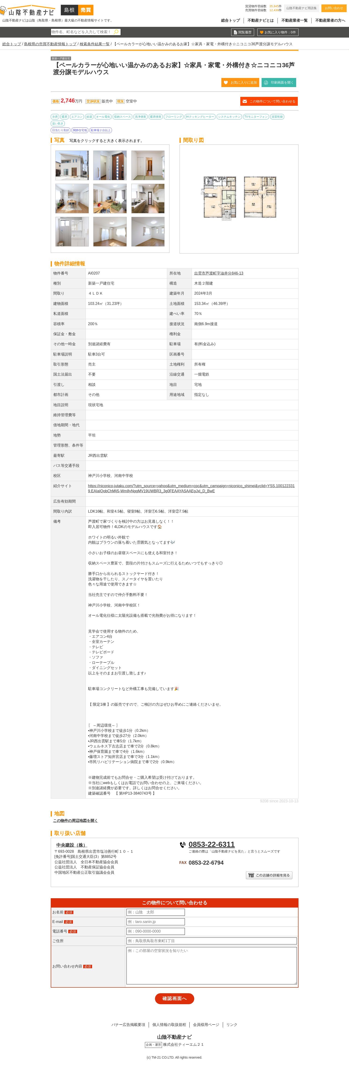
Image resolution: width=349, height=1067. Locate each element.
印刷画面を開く (282, 82)
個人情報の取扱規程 (169, 1025)
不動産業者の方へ (330, 20)
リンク (232, 1025)
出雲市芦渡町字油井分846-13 (218, 273)
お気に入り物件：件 (280, 32)
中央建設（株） (71, 845)
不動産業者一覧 (294, 20)
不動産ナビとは (261, 20)
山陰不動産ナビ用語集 (301, 8)
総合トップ (230, 20)
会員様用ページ (206, 1025)
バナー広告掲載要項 (128, 1025)
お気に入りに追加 (244, 82)
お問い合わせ (334, 8)
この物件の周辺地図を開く (75, 821)
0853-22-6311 (212, 844)
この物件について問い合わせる (272, 101)
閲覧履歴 (245, 32)
